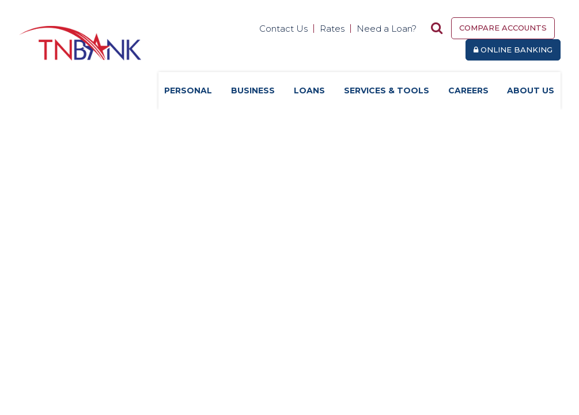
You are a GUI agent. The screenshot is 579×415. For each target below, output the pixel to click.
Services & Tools (386, 90)
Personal (188, 90)
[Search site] (436, 28)
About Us (530, 90)
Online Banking (513, 49)
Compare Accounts (503, 27)
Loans (309, 90)
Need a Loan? (387, 28)
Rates (332, 28)
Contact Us (283, 28)
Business (253, 90)
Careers (468, 90)
